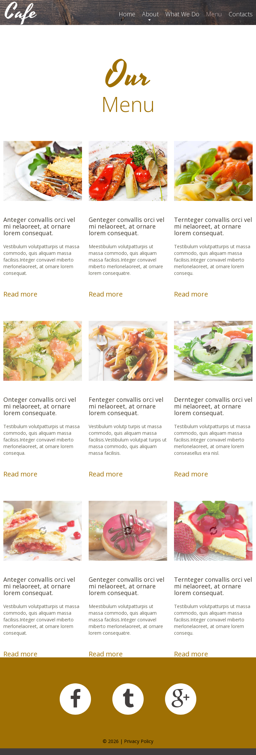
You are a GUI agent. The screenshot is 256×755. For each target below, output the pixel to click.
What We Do (182, 14)
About (150, 14)
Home (127, 14)
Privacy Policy (138, 741)
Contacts (241, 14)
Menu (214, 14)
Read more (20, 294)
